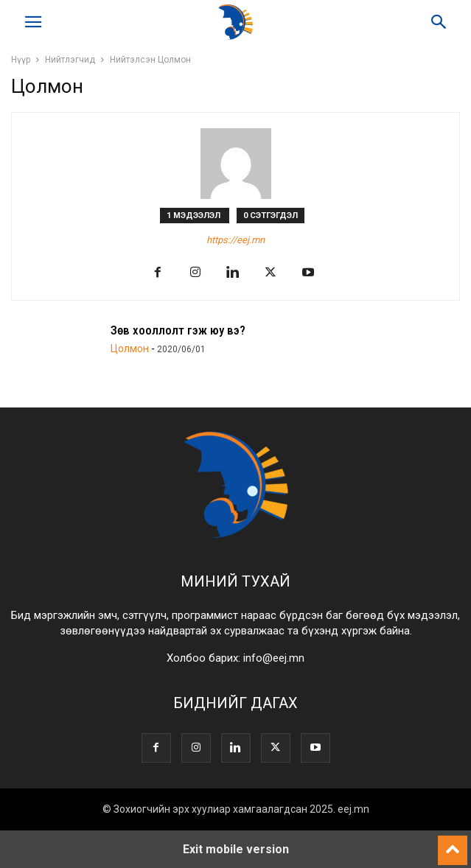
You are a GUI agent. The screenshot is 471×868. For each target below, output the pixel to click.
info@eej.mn (273, 658)
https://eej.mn (235, 239)
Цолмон (130, 348)
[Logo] (236, 536)
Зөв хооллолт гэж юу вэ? (178, 330)
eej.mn (353, 809)
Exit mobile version (236, 849)
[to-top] (452, 844)
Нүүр (20, 60)
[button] (33, 22)
